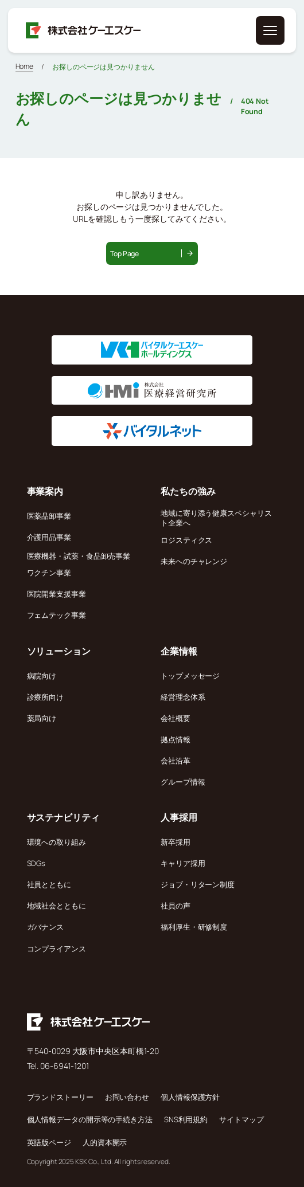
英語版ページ (49, 1142)
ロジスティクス (186, 540)
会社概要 (175, 718)
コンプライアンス (56, 948)
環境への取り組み (56, 842)
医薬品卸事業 (49, 516)
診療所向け (45, 697)
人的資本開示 (105, 1142)
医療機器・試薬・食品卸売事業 (79, 556)
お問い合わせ (127, 1097)
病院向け (42, 676)
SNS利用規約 (186, 1119)
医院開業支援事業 (56, 594)
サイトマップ (241, 1119)
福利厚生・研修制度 (194, 927)
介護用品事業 (49, 537)
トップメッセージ (190, 676)
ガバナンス (45, 927)
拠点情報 (175, 739)
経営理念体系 (183, 697)
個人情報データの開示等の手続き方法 (90, 1119)
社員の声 (175, 905)
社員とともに (49, 884)
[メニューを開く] (270, 30)
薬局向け (42, 718)
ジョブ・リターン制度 (198, 884)
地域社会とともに (56, 905)
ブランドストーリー (60, 1097)
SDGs (36, 863)
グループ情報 (183, 782)
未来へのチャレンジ (194, 561)
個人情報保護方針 (190, 1097)
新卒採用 (175, 842)
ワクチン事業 (49, 572)
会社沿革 (175, 760)
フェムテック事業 (56, 615)
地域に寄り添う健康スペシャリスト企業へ (216, 518)
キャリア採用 (183, 863)
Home (24, 66)
